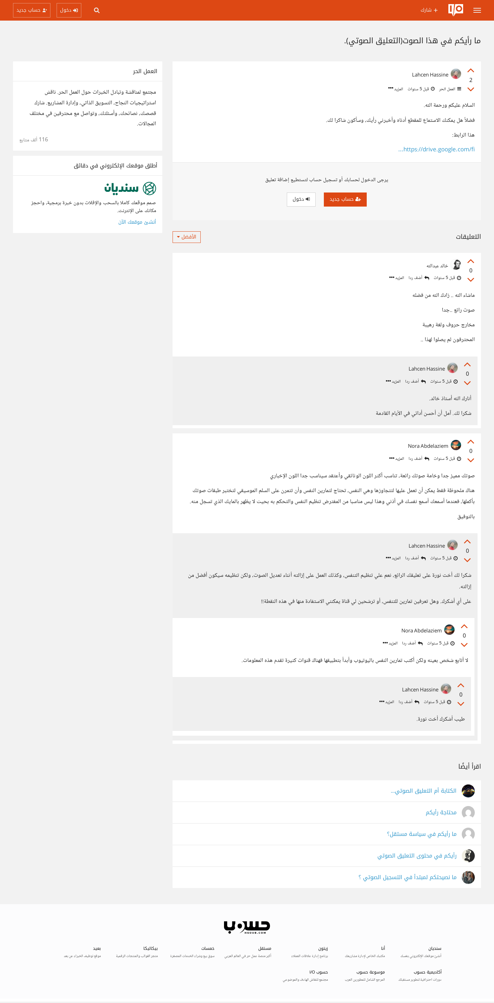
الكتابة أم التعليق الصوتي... (424, 792)
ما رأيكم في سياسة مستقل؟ (422, 836)
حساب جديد (345, 199)
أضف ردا (419, 278)
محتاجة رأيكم (441, 814)
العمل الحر (449, 89)
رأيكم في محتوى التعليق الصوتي (417, 857)
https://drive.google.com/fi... (436, 150)
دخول (301, 199)
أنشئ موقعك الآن (137, 222)
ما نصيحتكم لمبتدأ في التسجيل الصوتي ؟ (407, 879)
